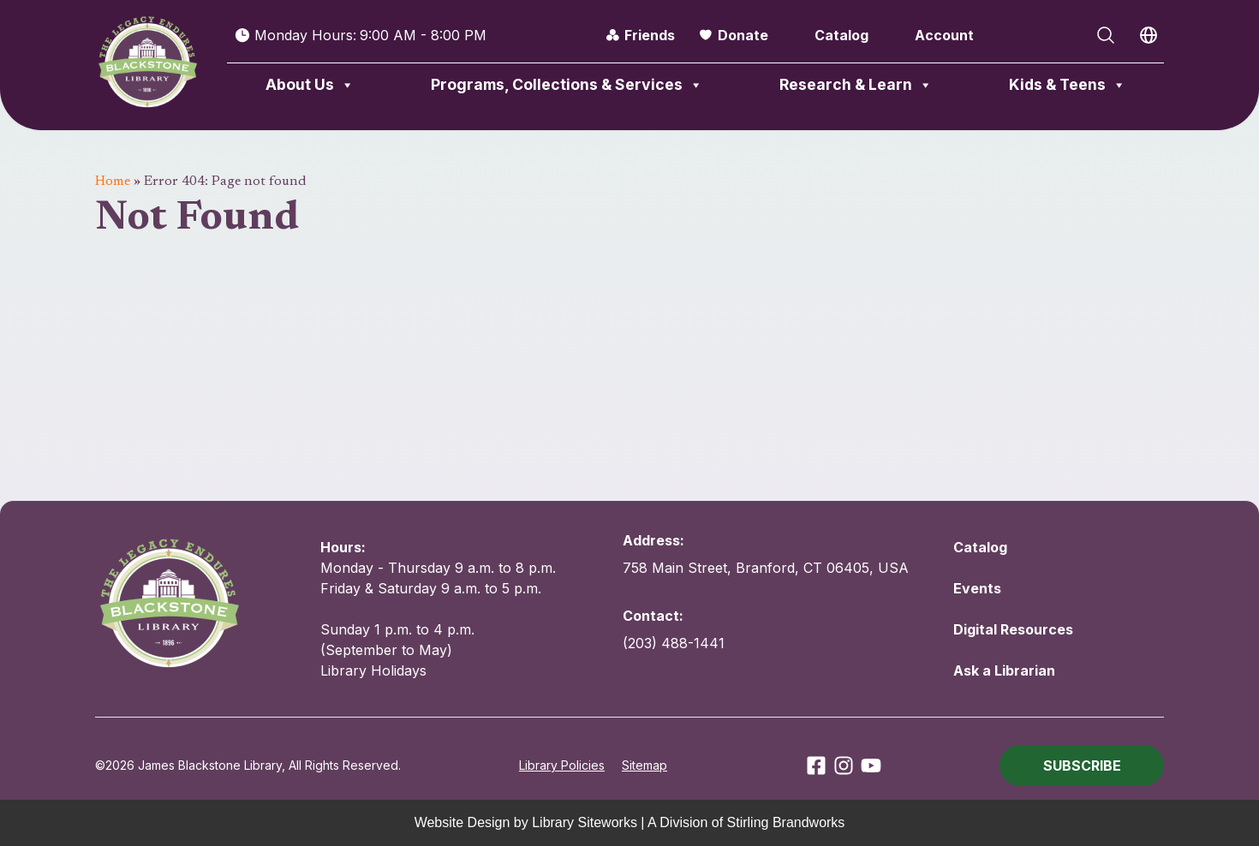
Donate (743, 35)
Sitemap (644, 765)
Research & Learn (856, 84)
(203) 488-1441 (674, 643)
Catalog (841, 35)
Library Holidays (373, 670)
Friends (649, 35)
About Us (310, 84)
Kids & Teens (1067, 84)
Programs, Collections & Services (567, 84)
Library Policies (562, 765)
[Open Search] (1105, 35)
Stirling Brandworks (786, 822)
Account (944, 35)
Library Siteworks (584, 822)
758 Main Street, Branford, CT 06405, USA (766, 567)
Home (112, 181)
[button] (1081, 765)
